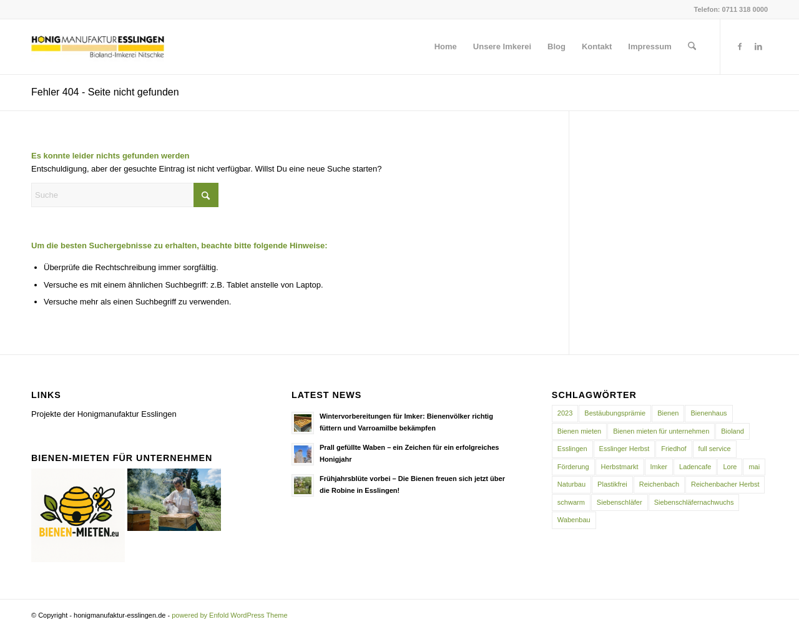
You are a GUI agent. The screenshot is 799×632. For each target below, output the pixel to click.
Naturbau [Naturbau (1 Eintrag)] (571, 484)
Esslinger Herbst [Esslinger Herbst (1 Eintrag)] (624, 448)
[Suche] (692, 46)
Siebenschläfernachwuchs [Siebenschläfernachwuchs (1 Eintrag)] (694, 502)
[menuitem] (445, 46)
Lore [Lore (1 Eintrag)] (730, 466)
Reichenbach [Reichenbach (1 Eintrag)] (659, 484)
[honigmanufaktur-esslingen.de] (97, 46)
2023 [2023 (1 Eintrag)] (564, 413)
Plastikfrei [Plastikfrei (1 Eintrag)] (612, 484)
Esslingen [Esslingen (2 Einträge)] (572, 448)
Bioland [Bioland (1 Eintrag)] (732, 431)
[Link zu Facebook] (739, 46)
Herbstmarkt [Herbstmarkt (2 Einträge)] (620, 466)
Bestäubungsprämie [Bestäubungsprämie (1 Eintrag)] (614, 413)
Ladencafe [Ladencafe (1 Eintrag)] (695, 466)
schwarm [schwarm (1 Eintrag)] (571, 502)
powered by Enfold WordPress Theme (229, 615)
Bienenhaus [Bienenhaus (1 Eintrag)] (708, 413)
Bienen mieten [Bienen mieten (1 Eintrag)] (579, 431)
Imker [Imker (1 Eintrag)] (659, 466)
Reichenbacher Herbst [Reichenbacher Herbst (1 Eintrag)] (725, 484)
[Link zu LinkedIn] (758, 46)
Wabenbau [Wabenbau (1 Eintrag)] (574, 519)
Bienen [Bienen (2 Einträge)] (668, 413)
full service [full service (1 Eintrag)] (715, 448)
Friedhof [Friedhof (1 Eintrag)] (673, 448)
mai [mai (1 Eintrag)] (754, 466)
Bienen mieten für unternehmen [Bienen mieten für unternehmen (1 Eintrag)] (661, 431)
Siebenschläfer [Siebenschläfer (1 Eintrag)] (619, 502)
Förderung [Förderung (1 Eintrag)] (573, 466)
